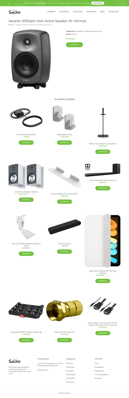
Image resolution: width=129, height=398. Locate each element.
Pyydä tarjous (97, 3)
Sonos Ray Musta (64, 245)
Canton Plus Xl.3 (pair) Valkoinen (26, 193)
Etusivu (11, 26)
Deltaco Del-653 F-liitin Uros (64, 334)
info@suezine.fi (42, 371)
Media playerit (71, 376)
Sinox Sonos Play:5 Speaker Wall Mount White (26, 246)
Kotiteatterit (91, 12)
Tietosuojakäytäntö (102, 376)
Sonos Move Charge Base (26, 136)
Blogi (102, 12)
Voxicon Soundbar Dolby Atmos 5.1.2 (102, 182)
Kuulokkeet (64, 12)
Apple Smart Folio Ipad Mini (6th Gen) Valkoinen (102, 273)
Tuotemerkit (113, 12)
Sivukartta (98, 380)
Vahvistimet (77, 12)
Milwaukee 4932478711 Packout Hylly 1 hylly (26, 334)
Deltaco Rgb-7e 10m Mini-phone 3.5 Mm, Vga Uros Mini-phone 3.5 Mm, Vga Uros (102, 325)
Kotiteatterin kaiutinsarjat (93, 33)
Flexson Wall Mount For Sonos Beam (64, 195)
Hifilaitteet (51, 12)
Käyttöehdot (99, 372)
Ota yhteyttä (99, 368)
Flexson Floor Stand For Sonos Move (102, 145)
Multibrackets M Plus (64, 136)
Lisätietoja (74, 46)
